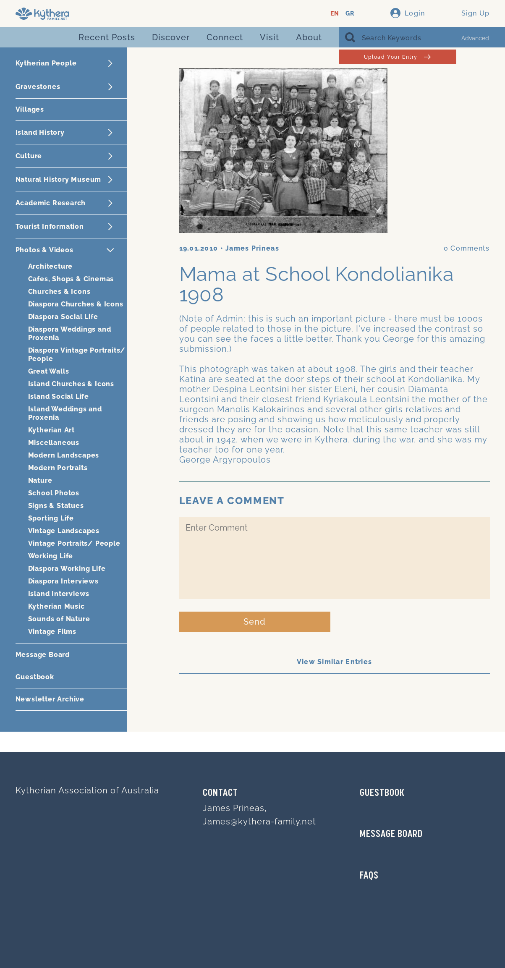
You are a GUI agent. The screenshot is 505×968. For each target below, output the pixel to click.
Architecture (50, 266)
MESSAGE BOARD (391, 834)
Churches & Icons (59, 292)
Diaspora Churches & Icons (75, 304)
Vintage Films (52, 632)
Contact (220, 793)
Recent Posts (106, 37)
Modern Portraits (58, 468)
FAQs (369, 876)
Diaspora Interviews (63, 581)
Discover (171, 37)
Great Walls (48, 371)
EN (334, 13)
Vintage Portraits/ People (74, 543)
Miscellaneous (53, 443)
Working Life (50, 556)
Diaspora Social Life (63, 317)
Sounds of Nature (59, 619)
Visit (269, 37)
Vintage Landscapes (63, 531)
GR (349, 13)
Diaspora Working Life (67, 569)
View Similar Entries (334, 662)
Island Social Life (58, 396)
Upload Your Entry (397, 56)
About (309, 37)
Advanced (475, 38)
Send (254, 622)
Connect (225, 37)
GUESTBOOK (382, 793)
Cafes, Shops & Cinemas (71, 279)
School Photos (53, 493)
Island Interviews (59, 594)
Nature (40, 480)
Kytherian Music (56, 606)
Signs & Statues (56, 506)
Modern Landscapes (63, 455)
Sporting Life (51, 518)
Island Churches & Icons (71, 384)
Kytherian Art (51, 430)
